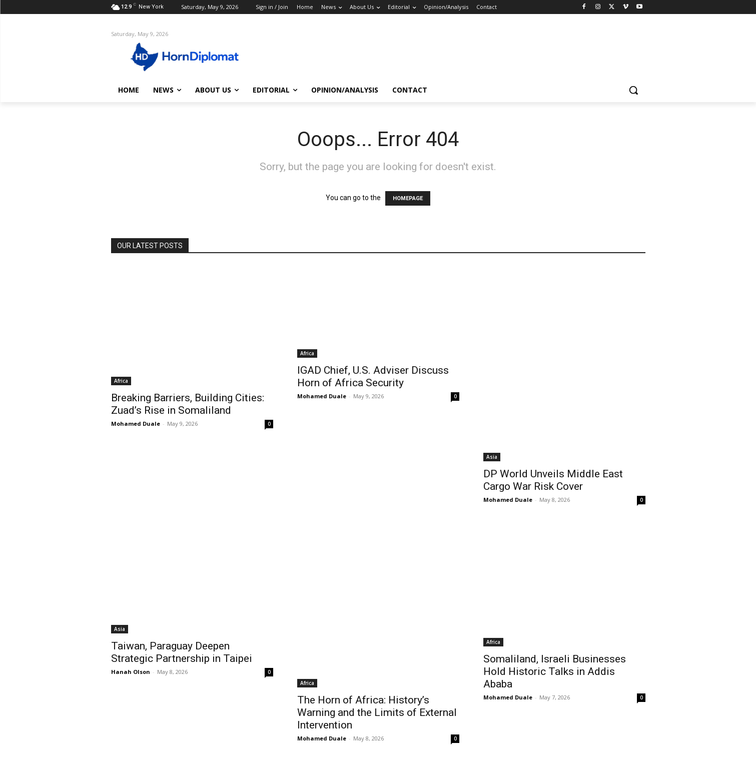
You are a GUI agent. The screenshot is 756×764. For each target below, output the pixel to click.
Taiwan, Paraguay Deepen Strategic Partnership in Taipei (181, 652)
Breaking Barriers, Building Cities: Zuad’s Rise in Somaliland (187, 404)
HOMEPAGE (408, 198)
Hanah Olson (130, 671)
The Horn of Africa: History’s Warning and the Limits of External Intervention (377, 712)
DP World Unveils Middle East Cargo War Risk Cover (553, 480)
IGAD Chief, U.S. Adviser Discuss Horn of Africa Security (373, 376)
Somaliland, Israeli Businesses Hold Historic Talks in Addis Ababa (554, 671)
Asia (491, 456)
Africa (121, 380)
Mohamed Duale (135, 423)
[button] (633, 90)
